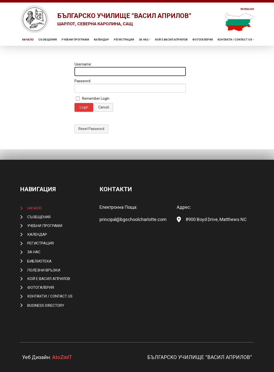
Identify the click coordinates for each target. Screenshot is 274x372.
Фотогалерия (202, 50)
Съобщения (47, 50)
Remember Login (95, 109)
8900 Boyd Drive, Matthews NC (216, 219)
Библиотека (39, 261)
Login (84, 118)
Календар (101, 50)
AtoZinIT (62, 357)
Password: (82, 92)
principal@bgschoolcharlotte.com (133, 219)
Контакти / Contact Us (235, 50)
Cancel (103, 118)
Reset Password (91, 139)
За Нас (144, 50)
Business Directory (45, 305)
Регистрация (124, 50)
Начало (28, 50)
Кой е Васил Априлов (171, 50)
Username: (83, 75)
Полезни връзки (43, 270)
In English (244, 10)
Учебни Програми (75, 50)
